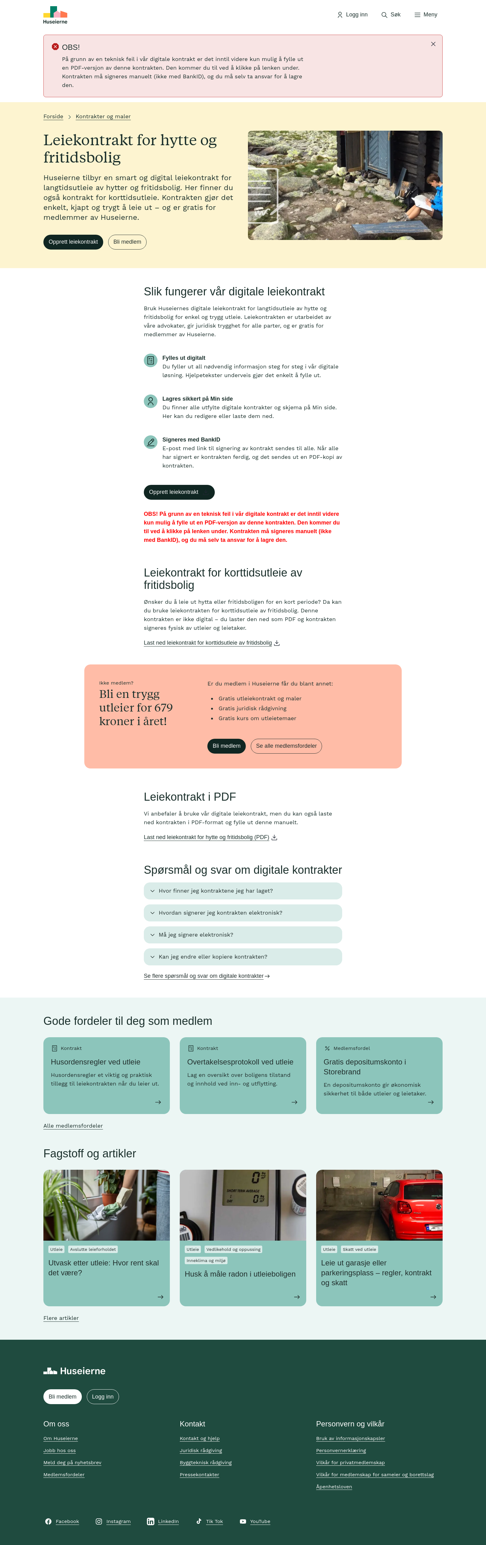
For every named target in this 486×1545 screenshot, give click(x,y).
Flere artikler (61, 1318)
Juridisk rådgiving (201, 1450)
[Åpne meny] (426, 14)
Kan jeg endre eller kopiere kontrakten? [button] (213, 956)
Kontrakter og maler (103, 116)
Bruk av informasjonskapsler (350, 1438)
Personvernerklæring (341, 1450)
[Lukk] (433, 43)
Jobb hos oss (59, 1450)
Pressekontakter (199, 1475)
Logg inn (103, 1397)
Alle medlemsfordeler (73, 1125)
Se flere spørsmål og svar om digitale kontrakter (203, 976)
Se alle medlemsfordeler (286, 746)
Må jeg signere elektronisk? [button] (196, 934)
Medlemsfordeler (64, 1475)
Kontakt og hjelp (200, 1438)
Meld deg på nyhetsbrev (72, 1462)
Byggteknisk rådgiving (206, 1462)
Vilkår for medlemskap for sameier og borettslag (375, 1475)
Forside (53, 116)
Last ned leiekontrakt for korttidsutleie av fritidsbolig (208, 643)
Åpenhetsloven (334, 1487)
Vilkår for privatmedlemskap (350, 1462)
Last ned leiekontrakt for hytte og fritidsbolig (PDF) (206, 837)
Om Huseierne (60, 1438)
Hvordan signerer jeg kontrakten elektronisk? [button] (220, 912)
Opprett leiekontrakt (73, 242)
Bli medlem (127, 242)
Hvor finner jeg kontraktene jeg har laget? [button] (216, 890)
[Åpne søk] (390, 14)
